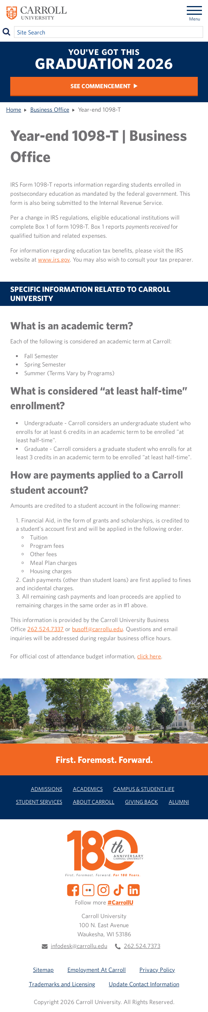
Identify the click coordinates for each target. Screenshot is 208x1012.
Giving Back (141, 801)
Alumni (179, 801)
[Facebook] (73, 889)
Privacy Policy (157, 969)
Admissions (46, 789)
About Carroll (93, 801)
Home (13, 109)
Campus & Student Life (143, 789)
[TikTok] (119, 889)
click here (149, 656)
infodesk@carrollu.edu (79, 945)
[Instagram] (103, 889)
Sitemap (43, 969)
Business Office (49, 109)
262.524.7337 (45, 628)
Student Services (39, 801)
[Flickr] (88, 889)
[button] (194, 998)
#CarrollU (120, 902)
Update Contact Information (144, 984)
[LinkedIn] (134, 889)
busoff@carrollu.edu (97, 628)
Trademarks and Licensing (62, 984)
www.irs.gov (54, 259)
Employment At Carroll (96, 969)
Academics (88, 789)
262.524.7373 (142, 945)
